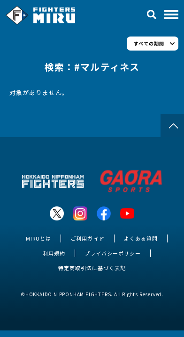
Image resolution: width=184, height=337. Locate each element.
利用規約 (54, 253)
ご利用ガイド (87, 238)
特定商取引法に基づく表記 (92, 267)
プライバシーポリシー (112, 253)
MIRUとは (38, 238)
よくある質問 (141, 238)
